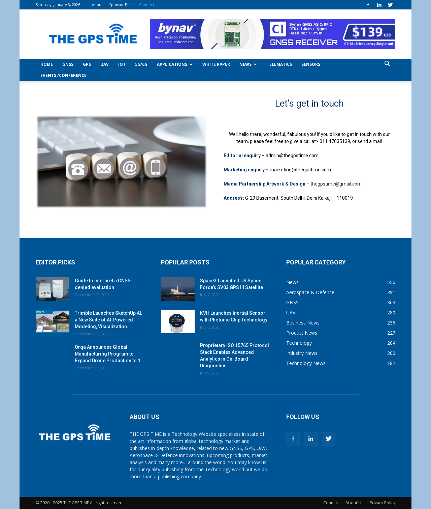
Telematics (279, 64)
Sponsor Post (121, 4)
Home (46, 64)
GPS (87, 64)
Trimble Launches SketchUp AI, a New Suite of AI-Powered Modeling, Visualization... (108, 319)
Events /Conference (63, 75)
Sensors (310, 64)
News (248, 64)
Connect (146, 4)
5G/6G (141, 64)
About (97, 4)
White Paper (216, 64)
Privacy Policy (382, 503)
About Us (354, 503)
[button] (387, 64)
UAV (104, 64)
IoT (122, 64)
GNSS (67, 64)
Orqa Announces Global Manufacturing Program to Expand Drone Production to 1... (109, 353)
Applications (175, 64)
